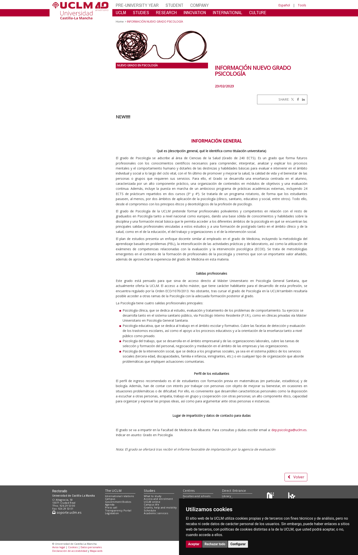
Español (284, 5)
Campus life (151, 504)
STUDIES (141, 12)
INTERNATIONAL (227, 12)
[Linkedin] (302, 99)
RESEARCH (166, 12)
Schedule (150, 510)
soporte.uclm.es (67, 512)
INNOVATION (195, 12)
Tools (302, 5)
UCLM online (152, 501)
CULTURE (257, 12)
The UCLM (113, 490)
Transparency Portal (118, 510)
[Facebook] (297, 99)
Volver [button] (295, 476)
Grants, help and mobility (160, 507)
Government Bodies (118, 501)
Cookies (73, 547)
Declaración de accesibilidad (69, 550)
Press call (111, 507)
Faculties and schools (196, 496)
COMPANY (199, 5)
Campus (110, 498)
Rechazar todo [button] (215, 544)
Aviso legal (58, 547)
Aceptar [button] (194, 544)
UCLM (121, 12)
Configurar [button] (238, 544)
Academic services (156, 513)
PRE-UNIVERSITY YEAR (137, 5)
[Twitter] (292, 99)
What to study (152, 496)
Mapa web (96, 550)
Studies (149, 490)
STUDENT (174, 5)
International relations (119, 496)
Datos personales (91, 547)
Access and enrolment (158, 498)
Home (120, 21)
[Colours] (291, 497)
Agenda (110, 504)
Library (226, 496)
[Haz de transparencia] (271, 497)
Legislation (112, 513)
